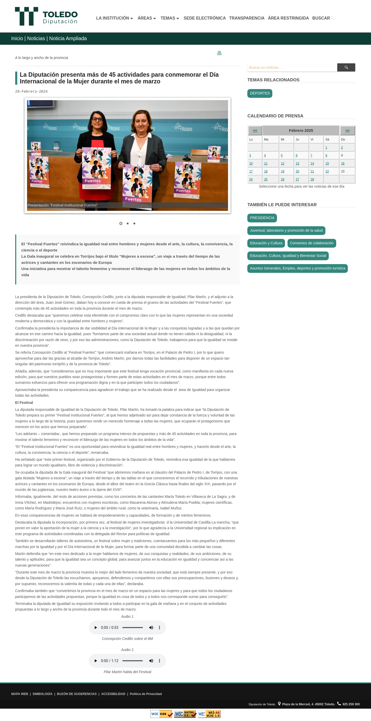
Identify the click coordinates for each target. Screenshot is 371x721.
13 (297, 163)
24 (250, 179)
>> (347, 130)
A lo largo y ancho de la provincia (41, 58)
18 (265, 171)
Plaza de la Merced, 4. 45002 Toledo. (306, 704)
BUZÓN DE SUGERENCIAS (77, 694)
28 (312, 179)
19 (282, 171)
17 (250, 171)
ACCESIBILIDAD (113, 694)
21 (312, 171)
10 (250, 163)
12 (282, 163)
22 (327, 171)
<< (255, 130)
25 (265, 179)
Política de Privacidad (146, 694)
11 (265, 163)
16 (342, 163)
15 (327, 163)
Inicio (17, 38)
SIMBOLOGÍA (43, 694)
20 (297, 171)
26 (282, 179)
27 (297, 179)
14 (312, 163)
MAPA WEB (19, 694)
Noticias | (37, 38)
